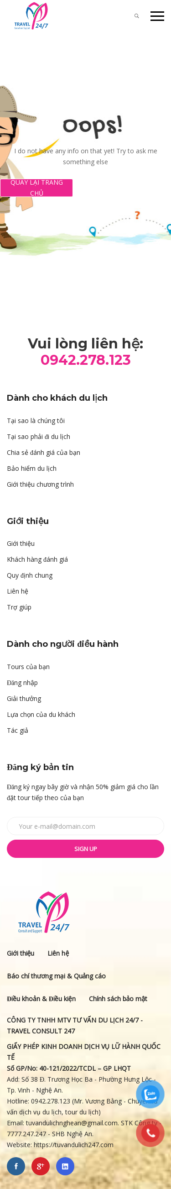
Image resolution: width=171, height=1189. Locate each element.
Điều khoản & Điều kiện (41, 998)
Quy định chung (29, 575)
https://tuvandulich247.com (74, 1144)
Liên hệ (17, 591)
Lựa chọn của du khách (41, 714)
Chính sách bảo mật (118, 998)
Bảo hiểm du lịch (32, 468)
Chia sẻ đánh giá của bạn (43, 452)
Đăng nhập (22, 682)
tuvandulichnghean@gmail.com (72, 1122)
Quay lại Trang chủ (36, 188)
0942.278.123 (50, 1101)
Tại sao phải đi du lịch (38, 436)
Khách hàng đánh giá (37, 559)
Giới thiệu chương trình (40, 484)
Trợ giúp (19, 607)
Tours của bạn (28, 666)
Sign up (85, 849)
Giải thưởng (24, 698)
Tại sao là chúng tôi (36, 420)
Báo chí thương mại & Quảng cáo (56, 976)
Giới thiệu (21, 543)
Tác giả (17, 730)
